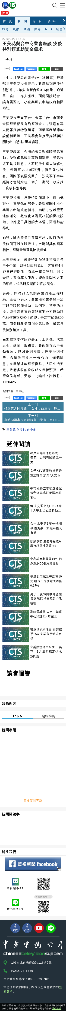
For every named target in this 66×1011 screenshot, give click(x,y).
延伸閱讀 (18, 444)
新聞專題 (9, 730)
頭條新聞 (9, 703)
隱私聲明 (56, 1008)
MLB (48, 29)
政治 (27, 29)
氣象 (16, 29)
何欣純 (21, 429)
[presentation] (64, 20)
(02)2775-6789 (22, 970)
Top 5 (17, 716)
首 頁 (7, 21)
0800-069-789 (38, 978)
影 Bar (52, 21)
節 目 (37, 21)
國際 (37, 29)
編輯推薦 (48, 716)
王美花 (11, 429)
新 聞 (22, 21)
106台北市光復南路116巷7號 (31, 962)
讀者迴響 (18, 673)
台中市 (31, 429)
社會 (59, 29)
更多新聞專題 (33, 800)
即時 (5, 29)
